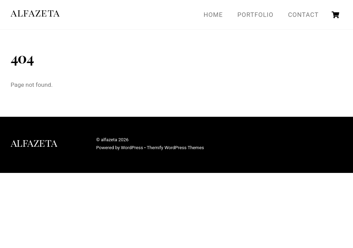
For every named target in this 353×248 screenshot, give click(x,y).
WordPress (132, 147)
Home (213, 14)
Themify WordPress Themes (175, 147)
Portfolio (256, 14)
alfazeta (109, 139)
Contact (303, 14)
